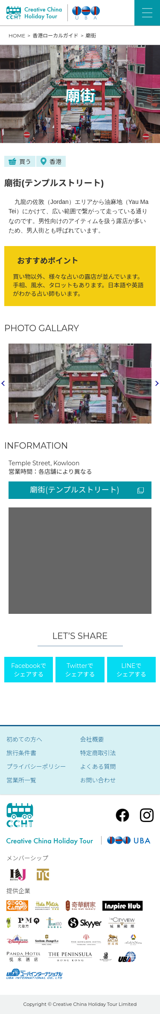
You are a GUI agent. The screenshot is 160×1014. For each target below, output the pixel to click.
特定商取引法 (98, 753)
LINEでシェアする (131, 670)
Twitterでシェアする (80, 670)
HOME (17, 35)
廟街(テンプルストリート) (87, 490)
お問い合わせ (98, 780)
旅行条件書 (21, 753)
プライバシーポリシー (36, 767)
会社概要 (92, 739)
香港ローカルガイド (55, 35)
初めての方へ (24, 739)
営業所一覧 (21, 780)
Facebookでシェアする (28, 670)
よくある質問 (98, 767)
